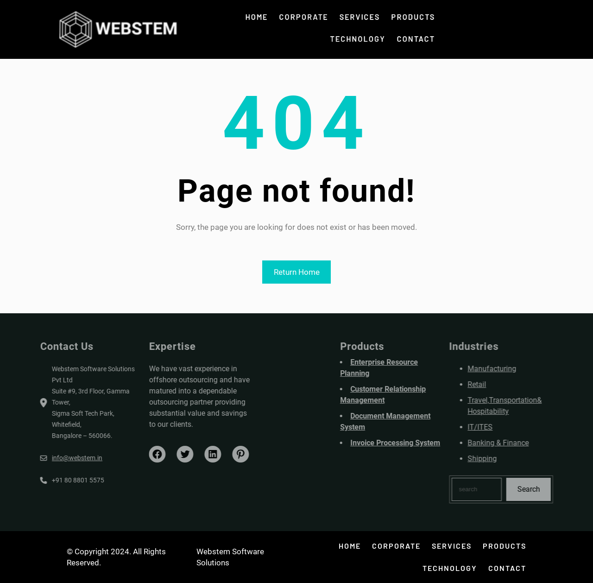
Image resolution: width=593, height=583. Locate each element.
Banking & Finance (518, 442)
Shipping (502, 458)
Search (548, 489)
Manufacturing (512, 368)
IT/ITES (500, 427)
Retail (497, 384)
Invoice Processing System (416, 442)
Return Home (297, 272)
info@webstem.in (57, 458)
